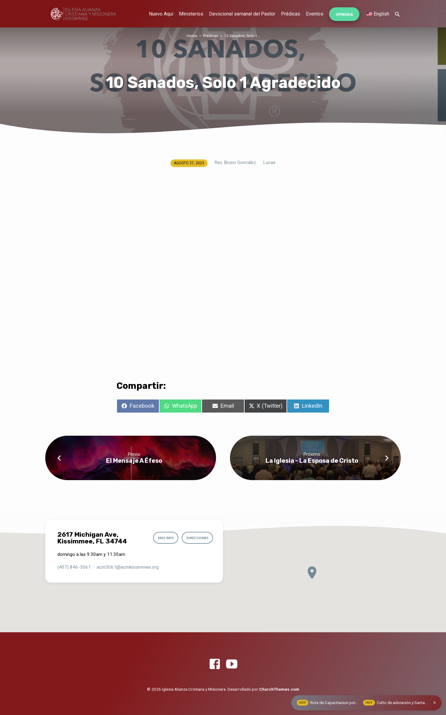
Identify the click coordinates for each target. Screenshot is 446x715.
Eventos (314, 14)
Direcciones (196, 538)
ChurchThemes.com (279, 689)
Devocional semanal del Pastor (242, 14)
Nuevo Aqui (161, 14)
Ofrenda (344, 14)
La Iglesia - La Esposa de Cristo (312, 460)
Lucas (269, 162)
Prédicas (290, 14)
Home (192, 35)
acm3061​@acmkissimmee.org (128, 567)
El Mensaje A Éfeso (134, 460)
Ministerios (191, 14)
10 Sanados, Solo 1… (242, 35)
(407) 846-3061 (74, 567)
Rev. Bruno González (235, 162)
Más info (163, 538)
